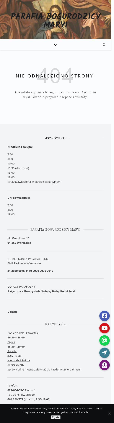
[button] (105, 365)
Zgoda (57, 417)
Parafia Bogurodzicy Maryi (57, 21)
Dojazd (12, 311)
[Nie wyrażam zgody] (109, 413)
